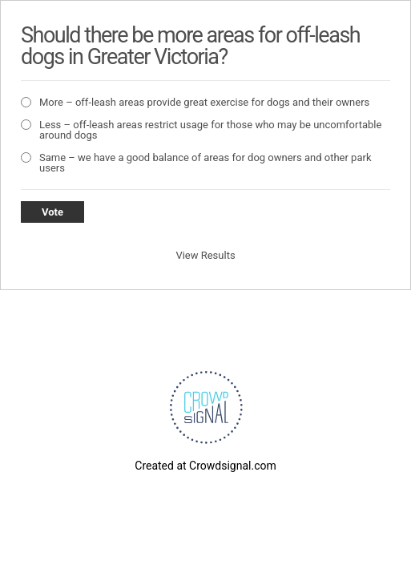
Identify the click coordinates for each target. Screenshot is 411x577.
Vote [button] (52, 212)
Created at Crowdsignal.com (205, 465)
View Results (205, 255)
